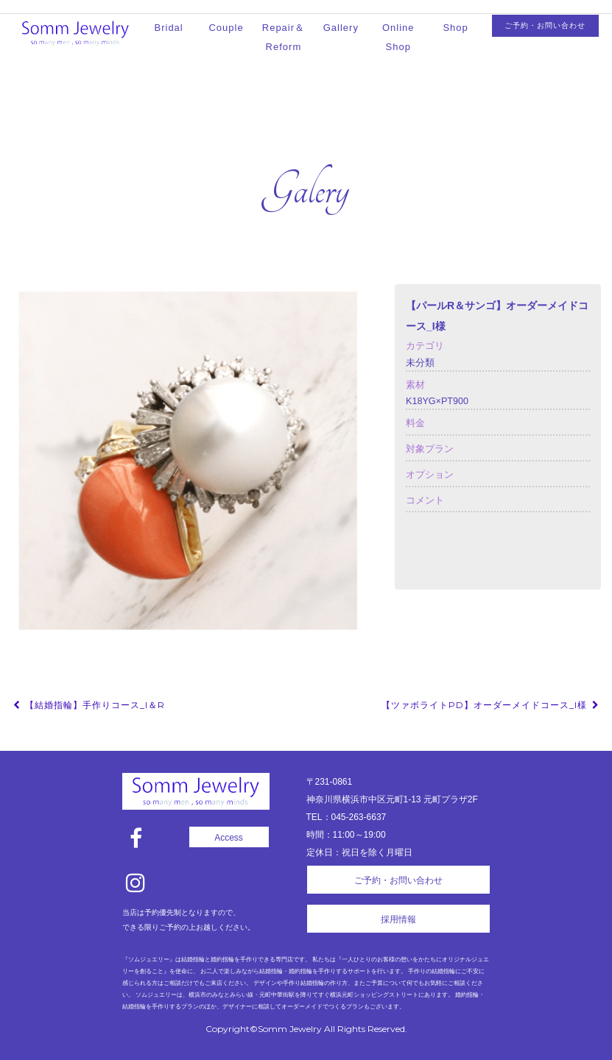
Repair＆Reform (283, 37)
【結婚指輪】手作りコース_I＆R (88, 704)
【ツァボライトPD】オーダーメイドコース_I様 (491, 704)
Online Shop (398, 37)
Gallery (341, 27)
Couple (225, 27)
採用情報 (398, 919)
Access (228, 838)
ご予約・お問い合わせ (544, 25)
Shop (455, 27)
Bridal (169, 27)
